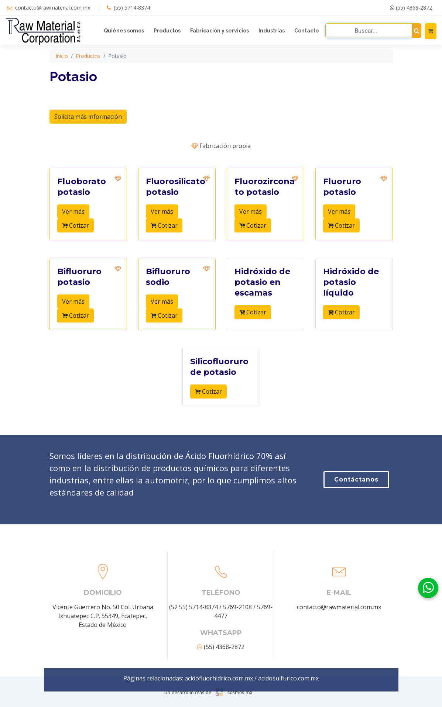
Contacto (306, 31)
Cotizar (75, 235)
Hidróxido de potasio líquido (351, 291)
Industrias (271, 31)
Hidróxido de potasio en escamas (262, 291)
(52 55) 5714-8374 (193, 662)
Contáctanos (356, 508)
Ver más (73, 221)
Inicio (61, 65)
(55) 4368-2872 (411, 7)
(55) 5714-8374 (132, 7)
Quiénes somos (124, 31)
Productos (167, 31)
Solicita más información (88, 126)
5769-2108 (237, 662)
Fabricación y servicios (219, 31)
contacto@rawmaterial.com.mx (52, 7)
